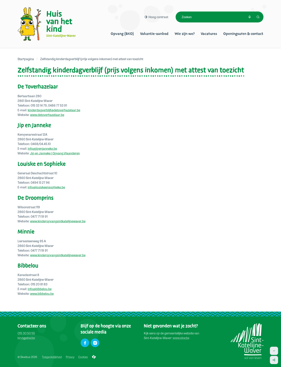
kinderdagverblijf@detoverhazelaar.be (54, 110)
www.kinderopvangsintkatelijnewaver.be (57, 221)
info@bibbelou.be (40, 289)
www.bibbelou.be (42, 293)
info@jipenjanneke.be (42, 148)
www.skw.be (181, 338)
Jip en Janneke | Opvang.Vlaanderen (55, 153)
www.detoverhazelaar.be (47, 114)
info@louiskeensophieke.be (46, 187)
